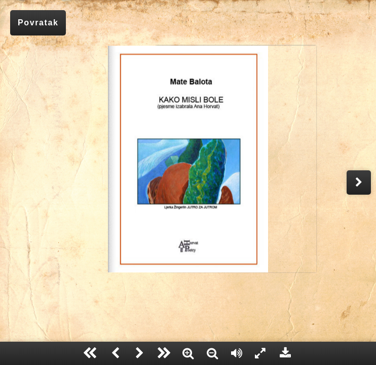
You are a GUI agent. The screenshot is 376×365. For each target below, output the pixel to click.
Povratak (38, 22)
